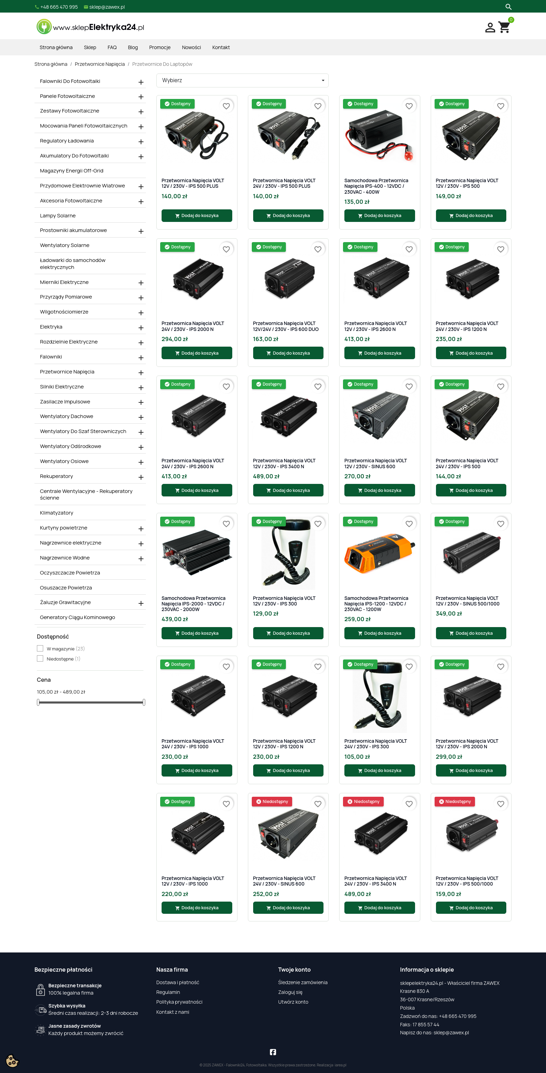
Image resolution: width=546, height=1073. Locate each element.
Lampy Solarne (58, 215)
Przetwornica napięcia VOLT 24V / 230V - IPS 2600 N (193, 463)
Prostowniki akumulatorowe (73, 230)
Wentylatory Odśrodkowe (70, 446)
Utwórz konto (293, 1001)
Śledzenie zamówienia (303, 982)
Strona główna (56, 47)
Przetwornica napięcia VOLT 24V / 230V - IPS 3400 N (375, 881)
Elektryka (51, 326)
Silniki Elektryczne (62, 386)
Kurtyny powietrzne (63, 527)
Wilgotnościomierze (64, 311)
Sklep (90, 47)
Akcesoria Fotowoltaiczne (71, 200)
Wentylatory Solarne (64, 245)
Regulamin (168, 992)
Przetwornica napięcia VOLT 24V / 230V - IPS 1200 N (467, 326)
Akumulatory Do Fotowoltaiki (74, 155)
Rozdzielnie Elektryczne (69, 341)
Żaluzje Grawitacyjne (65, 602)
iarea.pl (340, 1065)
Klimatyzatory (56, 512)
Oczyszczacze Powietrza (70, 572)
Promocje (160, 47)
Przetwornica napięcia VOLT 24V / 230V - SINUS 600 (284, 881)
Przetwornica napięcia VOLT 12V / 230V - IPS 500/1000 (467, 881)
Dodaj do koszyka (197, 215)
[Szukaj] (508, 6)
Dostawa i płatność (177, 982)
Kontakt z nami (172, 1012)
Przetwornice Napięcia (67, 371)
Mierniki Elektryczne (64, 282)
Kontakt (221, 47)
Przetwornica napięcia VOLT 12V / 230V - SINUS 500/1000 (468, 601)
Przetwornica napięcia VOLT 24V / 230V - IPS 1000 (193, 744)
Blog (133, 47)
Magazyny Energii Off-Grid (71, 170)
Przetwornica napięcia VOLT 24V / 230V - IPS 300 (375, 744)
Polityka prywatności (179, 1001)
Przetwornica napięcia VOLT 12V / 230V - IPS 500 (467, 183)
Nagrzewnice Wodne (65, 557)
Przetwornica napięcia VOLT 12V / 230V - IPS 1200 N (284, 744)
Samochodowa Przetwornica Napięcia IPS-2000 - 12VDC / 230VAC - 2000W (194, 603)
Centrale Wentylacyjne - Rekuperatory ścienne (86, 495)
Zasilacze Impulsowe (65, 401)
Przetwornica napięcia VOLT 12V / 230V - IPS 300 (284, 601)
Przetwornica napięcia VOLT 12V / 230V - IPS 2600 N (375, 326)
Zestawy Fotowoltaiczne (69, 110)
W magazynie (66, 649)
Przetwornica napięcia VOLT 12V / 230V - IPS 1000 (193, 881)
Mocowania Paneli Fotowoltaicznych (83, 125)
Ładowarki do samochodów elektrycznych (73, 264)
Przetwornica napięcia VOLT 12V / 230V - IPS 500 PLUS (193, 183)
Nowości (191, 47)
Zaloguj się (290, 992)
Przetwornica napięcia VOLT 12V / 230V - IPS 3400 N (284, 463)
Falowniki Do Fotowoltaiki (70, 81)
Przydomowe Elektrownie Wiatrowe (82, 185)
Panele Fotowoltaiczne (67, 96)
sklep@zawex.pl (451, 1032)
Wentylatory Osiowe (64, 461)
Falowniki (51, 356)
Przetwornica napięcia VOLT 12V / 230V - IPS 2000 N (467, 744)
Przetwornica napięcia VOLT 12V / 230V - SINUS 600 (375, 463)
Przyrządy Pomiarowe (66, 296)
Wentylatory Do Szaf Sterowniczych (83, 431)
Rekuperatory (56, 476)
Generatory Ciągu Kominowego (77, 617)
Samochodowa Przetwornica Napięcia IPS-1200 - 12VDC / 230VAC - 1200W (376, 603)
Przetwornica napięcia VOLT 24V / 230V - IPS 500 (467, 463)
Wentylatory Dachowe (66, 416)
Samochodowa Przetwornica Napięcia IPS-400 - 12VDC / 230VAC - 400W (376, 186)
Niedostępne (63, 659)
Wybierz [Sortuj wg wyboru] (172, 80)
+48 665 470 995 (458, 1016)
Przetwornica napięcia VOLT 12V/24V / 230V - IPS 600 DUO (286, 326)
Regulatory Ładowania (67, 140)
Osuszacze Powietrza (66, 587)
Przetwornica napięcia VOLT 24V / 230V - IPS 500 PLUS (284, 183)
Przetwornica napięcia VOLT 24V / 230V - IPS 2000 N (193, 326)
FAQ (112, 47)
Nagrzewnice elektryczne (70, 542)
